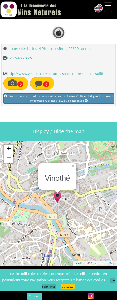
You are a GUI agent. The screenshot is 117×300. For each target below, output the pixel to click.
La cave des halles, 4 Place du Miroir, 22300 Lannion (50, 48)
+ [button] (9, 149)
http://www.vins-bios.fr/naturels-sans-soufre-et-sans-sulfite (56, 73)
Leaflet (79, 263)
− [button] (9, 158)
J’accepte (67, 286)
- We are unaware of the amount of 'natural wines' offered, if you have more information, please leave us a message (59, 98)
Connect (35, 296)
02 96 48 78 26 (19, 58)
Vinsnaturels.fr (31, 9)
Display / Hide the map (58, 131)
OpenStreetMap (103, 263)
